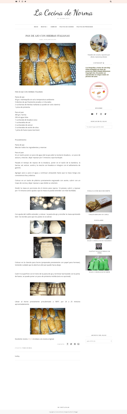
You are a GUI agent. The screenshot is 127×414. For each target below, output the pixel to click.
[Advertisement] (99, 159)
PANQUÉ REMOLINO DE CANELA (99, 214)
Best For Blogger (74, 412)
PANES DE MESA (27, 348)
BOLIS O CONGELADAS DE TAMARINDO (99, 241)
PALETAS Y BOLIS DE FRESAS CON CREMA (99, 252)
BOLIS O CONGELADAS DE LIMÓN (99, 272)
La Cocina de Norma (63, 12)
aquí (30, 338)
